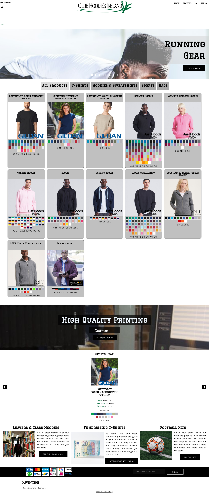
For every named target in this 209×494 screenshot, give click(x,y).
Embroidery (100, 403)
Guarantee (42, 488)
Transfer (100, 406)
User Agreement (29, 488)
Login (177, 3)
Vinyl (100, 400)
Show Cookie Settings (104, 492)
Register (187, 3)
